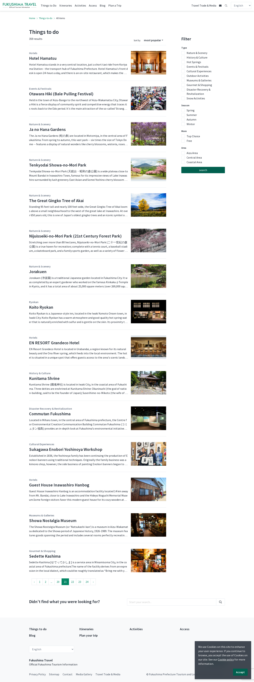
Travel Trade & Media (203, 5)
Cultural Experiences (199, 71)
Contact (67, 674)
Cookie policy (226, 659)
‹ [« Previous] (34, 582)
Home (32, 18)
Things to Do (48, 5)
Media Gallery (84, 674)
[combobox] (153, 40)
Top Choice (193, 136)
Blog (102, 5)
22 (72, 582)
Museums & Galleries (199, 80)
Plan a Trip (114, 5)
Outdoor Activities (198, 76)
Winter (191, 124)
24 (87, 582)
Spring (191, 110)
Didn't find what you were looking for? (64, 601)
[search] (171, 602)
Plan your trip (88, 635)
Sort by (137, 40)
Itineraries (65, 5)
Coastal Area (194, 162)
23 (79, 582)
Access (93, 5)
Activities (80, 5)
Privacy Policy (37, 674)
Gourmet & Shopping (199, 85)
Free (189, 141)
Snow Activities (196, 98)
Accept (240, 672)
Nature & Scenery (197, 53)
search (203, 170)
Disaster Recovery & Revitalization (198, 91)
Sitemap (54, 674)
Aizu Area (192, 153)
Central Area (194, 157)
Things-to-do (45, 18)
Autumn (191, 119)
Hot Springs (194, 62)
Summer (192, 115)
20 (58, 582)
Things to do (38, 629)
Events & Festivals (197, 66)
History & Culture (197, 57)
